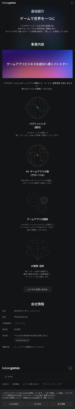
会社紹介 (5, 384)
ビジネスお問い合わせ (38, 289)
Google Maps (21, 340)
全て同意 (61, 404)
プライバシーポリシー (50, 384)
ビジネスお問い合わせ (31, 384)
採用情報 (15, 384)
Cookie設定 (13, 404)
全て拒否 (37, 404)
